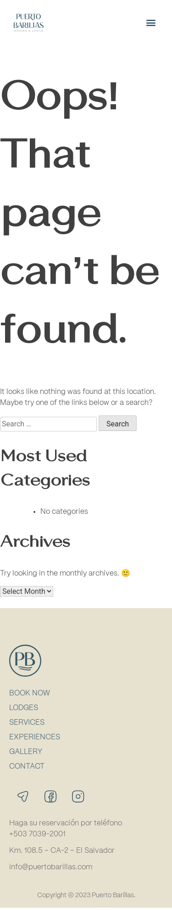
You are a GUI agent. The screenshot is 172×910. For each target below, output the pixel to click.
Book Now (29, 695)
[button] (150, 22)
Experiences (34, 739)
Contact (26, 768)
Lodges (23, 710)
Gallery (25, 754)
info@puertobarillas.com (50, 869)
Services (26, 724)
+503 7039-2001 (37, 836)
